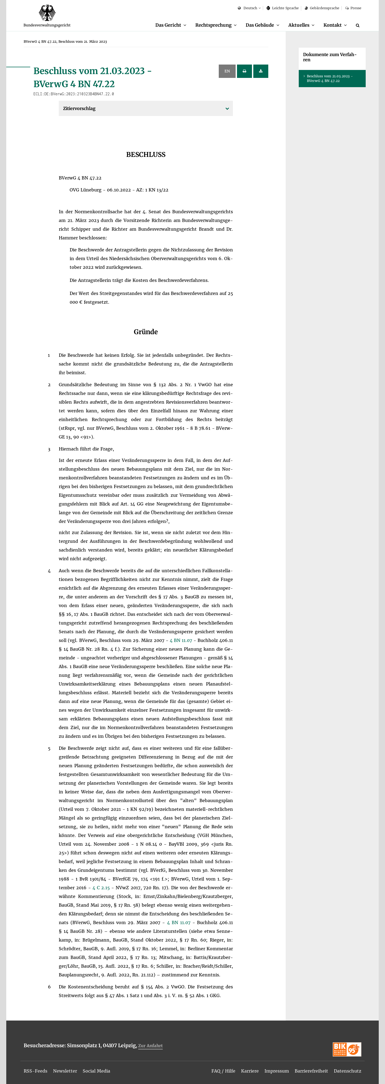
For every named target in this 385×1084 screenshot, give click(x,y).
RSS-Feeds (35, 1071)
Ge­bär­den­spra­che (322, 8)
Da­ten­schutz (347, 1071)
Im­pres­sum (276, 1071)
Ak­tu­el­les (298, 25)
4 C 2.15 (102, 887)
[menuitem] (171, 25)
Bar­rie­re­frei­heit (311, 1071)
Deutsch (247, 8)
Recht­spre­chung (213, 25)
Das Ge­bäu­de (260, 25)
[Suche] (358, 25)
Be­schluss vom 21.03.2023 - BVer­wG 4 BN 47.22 (330, 78)
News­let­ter (65, 1071)
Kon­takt (333, 25)
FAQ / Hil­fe (223, 1071)
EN (227, 71)
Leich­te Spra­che (283, 8)
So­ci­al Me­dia (96, 1071)
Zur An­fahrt (150, 1045)
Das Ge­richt (168, 25)
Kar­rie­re (250, 1071)
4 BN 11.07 (181, 640)
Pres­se (353, 8)
